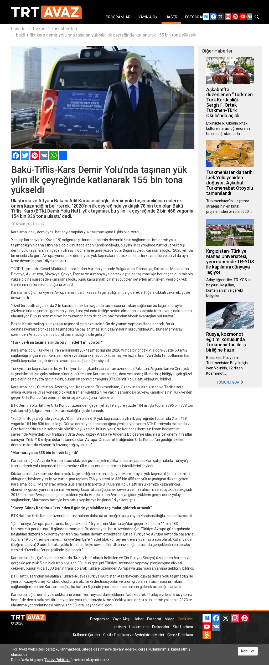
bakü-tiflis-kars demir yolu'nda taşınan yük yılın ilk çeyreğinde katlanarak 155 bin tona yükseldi (107, 35)
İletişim (120, 627)
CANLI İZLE (239, 17)
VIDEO (217, 17)
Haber (139, 619)
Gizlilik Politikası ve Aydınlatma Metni (133, 635)
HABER (171, 17)
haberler (19, 28)
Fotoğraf (154, 619)
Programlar (99, 619)
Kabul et (248, 651)
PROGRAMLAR (118, 17)
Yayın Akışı (121, 619)
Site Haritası (183, 627)
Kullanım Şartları (86, 635)
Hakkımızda (139, 627)
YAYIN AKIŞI (148, 17)
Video (169, 619)
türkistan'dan (64, 28)
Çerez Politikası (180, 635)
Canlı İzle (185, 619)
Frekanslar (160, 627)
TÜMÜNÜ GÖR (230, 382)
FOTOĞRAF (194, 17)
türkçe (39, 28)
